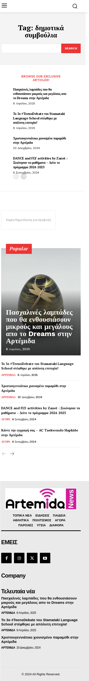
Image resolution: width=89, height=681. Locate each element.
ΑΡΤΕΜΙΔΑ (8, 375)
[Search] (71, 48)
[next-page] (24, 176)
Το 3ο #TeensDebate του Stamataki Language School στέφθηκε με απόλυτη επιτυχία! (39, 117)
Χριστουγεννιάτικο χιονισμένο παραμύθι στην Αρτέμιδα (39, 140)
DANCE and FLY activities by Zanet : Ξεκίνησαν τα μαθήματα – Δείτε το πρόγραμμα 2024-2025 (40, 162)
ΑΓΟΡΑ (5, 419)
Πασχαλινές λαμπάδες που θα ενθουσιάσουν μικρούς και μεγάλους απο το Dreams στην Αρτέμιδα (39, 93)
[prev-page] (16, 176)
